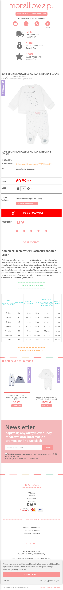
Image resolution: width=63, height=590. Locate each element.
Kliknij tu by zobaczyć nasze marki (31, 14)
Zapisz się (47, 448)
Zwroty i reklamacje (31, 530)
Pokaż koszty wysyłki (27, 203)
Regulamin (31, 498)
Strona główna (6, 77)
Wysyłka (31, 495)
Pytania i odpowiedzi (31, 527)
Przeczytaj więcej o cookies (14, 569)
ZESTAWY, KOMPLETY (20, 77)
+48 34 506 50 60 (37, 23)
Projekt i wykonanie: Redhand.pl (50, 587)
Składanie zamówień (32, 533)
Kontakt (31, 501)
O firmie (31, 493)
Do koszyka (27, 213)
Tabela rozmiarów (31, 285)
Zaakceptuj (31, 574)
